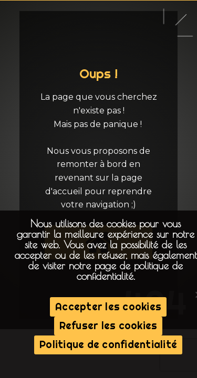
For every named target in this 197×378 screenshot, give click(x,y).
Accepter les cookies (108, 306)
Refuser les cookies (108, 325)
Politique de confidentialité (108, 344)
